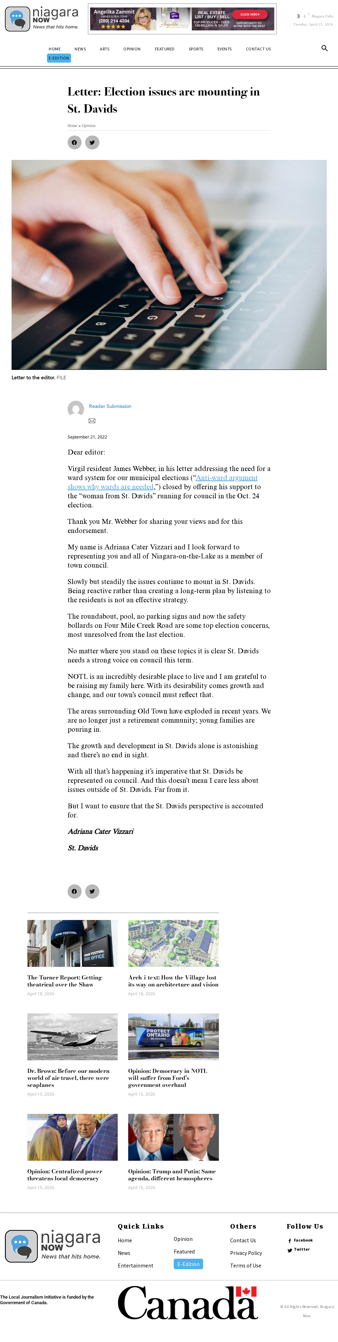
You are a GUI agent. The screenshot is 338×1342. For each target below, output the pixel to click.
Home (125, 1240)
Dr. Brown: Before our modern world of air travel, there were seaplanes (68, 1078)
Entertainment (135, 1265)
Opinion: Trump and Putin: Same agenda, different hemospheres (172, 1174)
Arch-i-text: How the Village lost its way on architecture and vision (173, 981)
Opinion (183, 1238)
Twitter (302, 1249)
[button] (324, 49)
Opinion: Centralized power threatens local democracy (64, 1174)
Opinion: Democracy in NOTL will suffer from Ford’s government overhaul (167, 1078)
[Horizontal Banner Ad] (182, 19)
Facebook (303, 1240)
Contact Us (243, 1240)
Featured (184, 1251)
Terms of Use (245, 1265)
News (124, 1252)
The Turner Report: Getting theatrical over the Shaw (64, 981)
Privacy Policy (246, 1252)
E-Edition (188, 1263)
